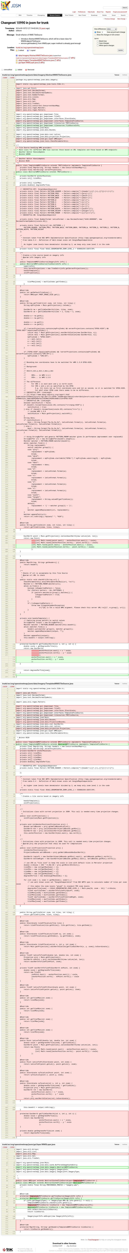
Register (108, 12)
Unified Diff (57, 1246)
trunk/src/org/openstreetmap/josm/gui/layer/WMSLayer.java (28, 1144)
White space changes (106, 45)
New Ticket (82, 15)
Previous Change (110, 19)
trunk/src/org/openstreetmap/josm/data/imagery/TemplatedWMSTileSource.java (42, 58)
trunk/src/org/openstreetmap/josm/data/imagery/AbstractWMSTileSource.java (36, 75)
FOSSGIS (76, 1249)
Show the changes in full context (107, 35)
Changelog (41, 15)
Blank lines (103, 41)
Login (74, 12)
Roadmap (94, 15)
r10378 (5, 686)
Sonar (114, 15)
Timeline (29, 15)
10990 (20, 23)
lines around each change (113, 32)
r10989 (5, 78)
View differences (100, 29)
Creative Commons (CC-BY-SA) (78, 1251)
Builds (105, 15)
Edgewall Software (26, 1251)
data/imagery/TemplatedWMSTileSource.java (36, 60)
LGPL (120, 1251)
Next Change (121, 19)
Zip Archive (71, 1246)
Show (97, 32)
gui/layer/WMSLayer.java (28, 63)
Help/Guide (91, 12)
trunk (45, 23)
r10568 (5, 1147)
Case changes (104, 43)
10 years (42, 28)
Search (123, 15)
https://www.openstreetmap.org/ (116, 1249)
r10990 (12, 78)
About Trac (100, 12)
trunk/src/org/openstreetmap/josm (30, 48)
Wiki (20, 15)
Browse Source (55, 15)
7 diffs (72, 58)
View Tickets (69, 15)
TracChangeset (93, 1240)
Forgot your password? (120, 12)
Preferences (81, 12)
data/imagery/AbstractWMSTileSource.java (35, 55)
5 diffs (41, 63)
